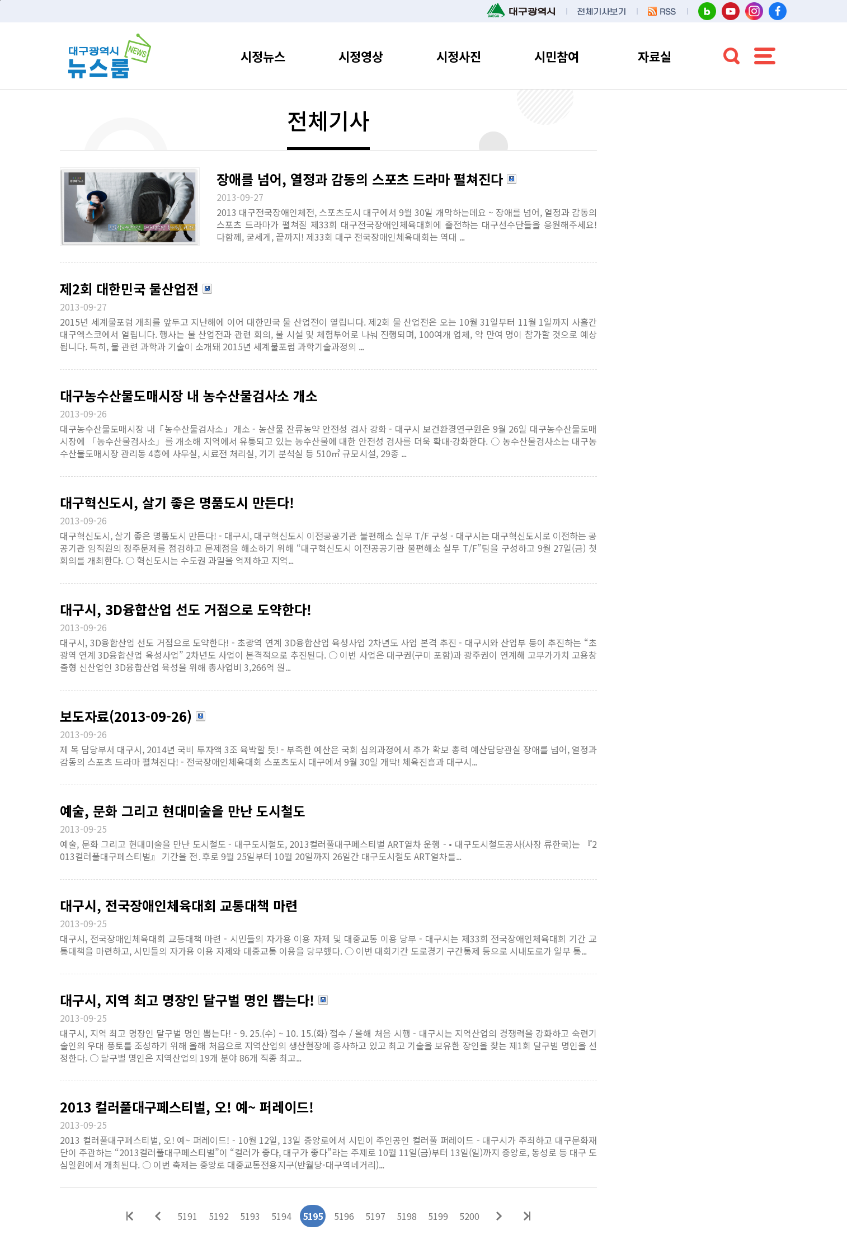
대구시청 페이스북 (778, 11)
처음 (130, 1216)
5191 (187, 1216)
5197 (375, 1216)
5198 (407, 1216)
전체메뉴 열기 (765, 56)
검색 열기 (731, 56)
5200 (469, 1216)
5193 (250, 1216)
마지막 (527, 1216)
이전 (158, 1216)
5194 (281, 1216)
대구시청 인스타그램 (754, 11)
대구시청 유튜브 (731, 11)
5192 (219, 1216)
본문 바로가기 (0, 0)
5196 (344, 1216)
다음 (499, 1216)
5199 (438, 1216)
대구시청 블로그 (707, 11)
